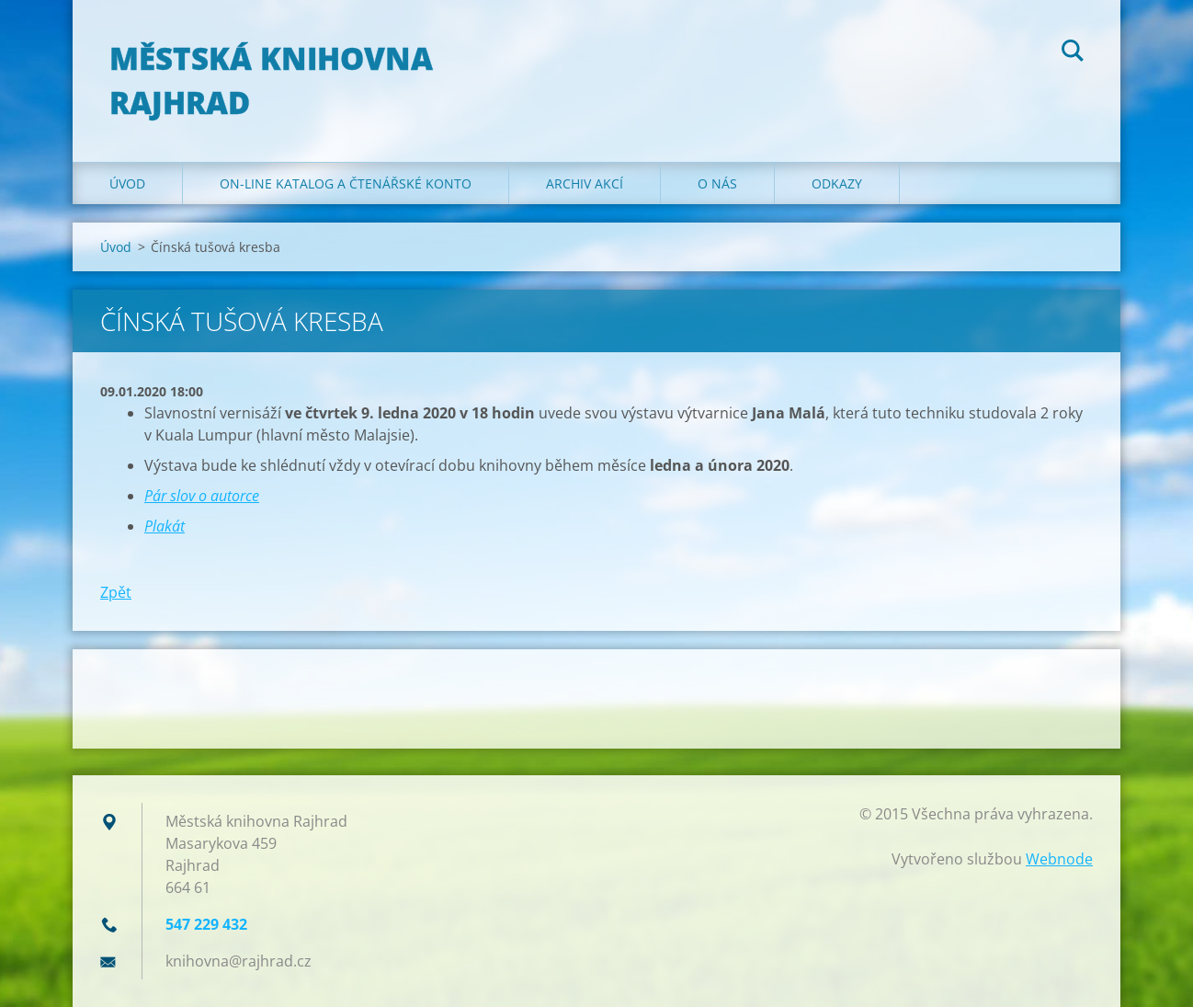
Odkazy (837, 183)
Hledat (1073, 53)
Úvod (127, 183)
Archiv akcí (584, 183)
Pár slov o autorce (201, 496)
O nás (717, 183)
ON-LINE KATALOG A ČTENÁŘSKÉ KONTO (346, 183)
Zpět (115, 592)
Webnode (1059, 859)
